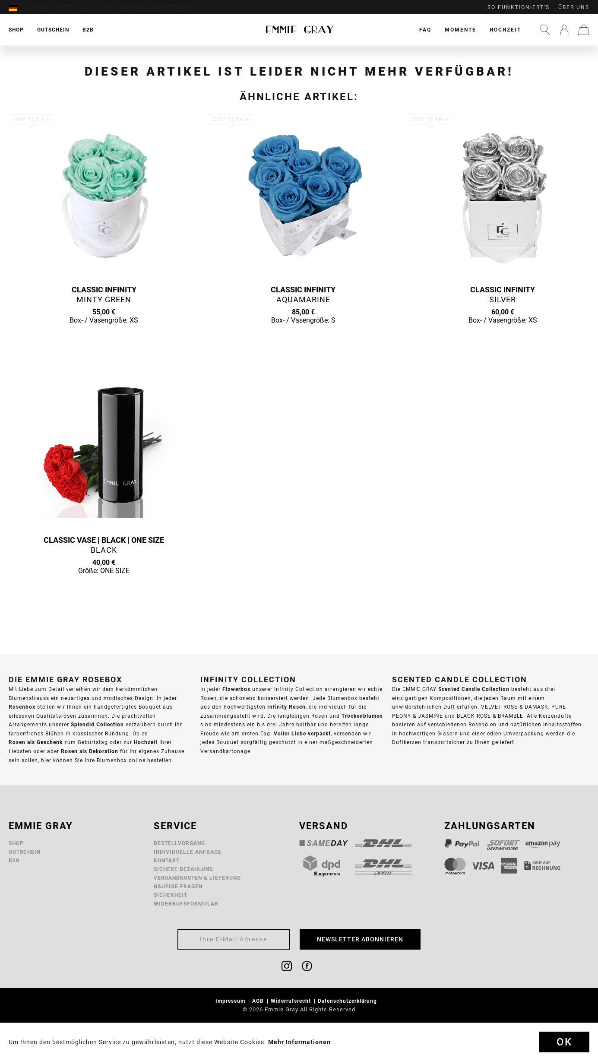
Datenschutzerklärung (348, 1001)
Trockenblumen (362, 716)
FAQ (425, 29)
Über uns (573, 7)
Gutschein (25, 852)
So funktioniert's (518, 7)
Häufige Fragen (178, 886)
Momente (460, 29)
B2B (14, 860)
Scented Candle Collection (473, 689)
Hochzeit (505, 29)
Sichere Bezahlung (183, 869)
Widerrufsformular (186, 903)
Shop (16, 843)
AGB (259, 1001)
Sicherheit (170, 895)
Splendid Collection (97, 724)
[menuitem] (17, 7)
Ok (564, 1042)
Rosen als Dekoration (89, 751)
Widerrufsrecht (292, 1001)
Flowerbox (236, 689)
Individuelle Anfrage (187, 852)
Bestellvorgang (179, 843)
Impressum (231, 1001)
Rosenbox (22, 706)
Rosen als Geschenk (36, 742)
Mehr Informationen (299, 1042)
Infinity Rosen (286, 706)
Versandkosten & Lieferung (197, 877)
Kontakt (167, 860)
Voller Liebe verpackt (302, 733)
